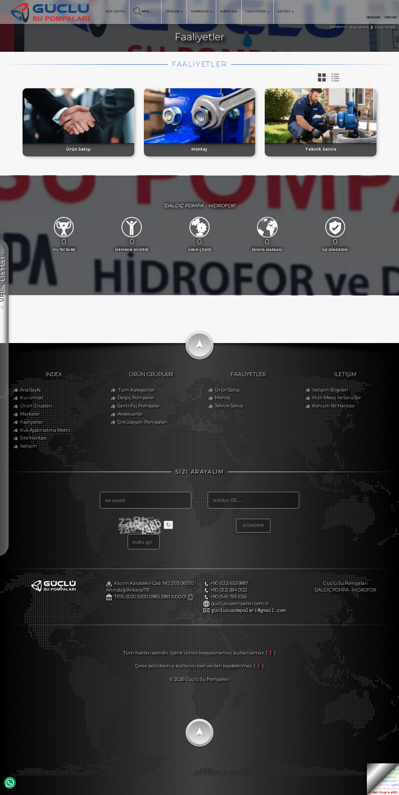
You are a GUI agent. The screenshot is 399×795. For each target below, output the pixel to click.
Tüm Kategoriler (136, 389)
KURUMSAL (229, 11)
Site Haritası (33, 437)
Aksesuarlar (130, 413)
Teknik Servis (229, 405)
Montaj (223, 397)
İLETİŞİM (285, 11)
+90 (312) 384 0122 (229, 590)
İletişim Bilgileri (330, 389)
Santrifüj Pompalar (138, 405)
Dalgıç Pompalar (135, 397)
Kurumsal (31, 397)
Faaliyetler (31, 422)
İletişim (28, 446)
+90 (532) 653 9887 (229, 583)
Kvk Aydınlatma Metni (45, 430)
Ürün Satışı (227, 389)
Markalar (30, 413)
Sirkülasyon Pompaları (142, 422)
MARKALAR (201, 11)
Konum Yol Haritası (333, 405)
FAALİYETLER (257, 11)
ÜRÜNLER (174, 11)
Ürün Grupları (36, 405)
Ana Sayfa (30, 389)
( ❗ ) (271, 652)
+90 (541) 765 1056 (229, 596)
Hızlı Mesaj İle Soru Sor (336, 397)
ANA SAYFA (115, 11)
